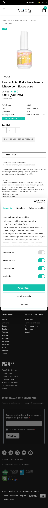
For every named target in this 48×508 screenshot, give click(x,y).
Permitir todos (24, 288)
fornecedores (30, 329)
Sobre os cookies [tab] (37, 208)
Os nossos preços (31, 326)
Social (27, 332)
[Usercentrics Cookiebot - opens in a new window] (34, 201)
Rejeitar (24, 305)
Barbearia (5, 323)
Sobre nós (29, 320)
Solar (4, 347)
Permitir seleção (24, 296)
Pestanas (5, 344)
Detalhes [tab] (21, 208)
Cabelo (4, 326)
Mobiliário (5, 338)
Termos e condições (32, 323)
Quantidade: (6, 125)
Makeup (5, 335)
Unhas (4, 354)
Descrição (11, 155)
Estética (5, 332)
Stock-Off (5, 351)
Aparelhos (5, 320)
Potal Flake (8, 24)
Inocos (33, 21)
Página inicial (7, 21)
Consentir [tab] (7, 208)
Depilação (5, 329)
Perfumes (5, 341)
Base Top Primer (21, 21)
